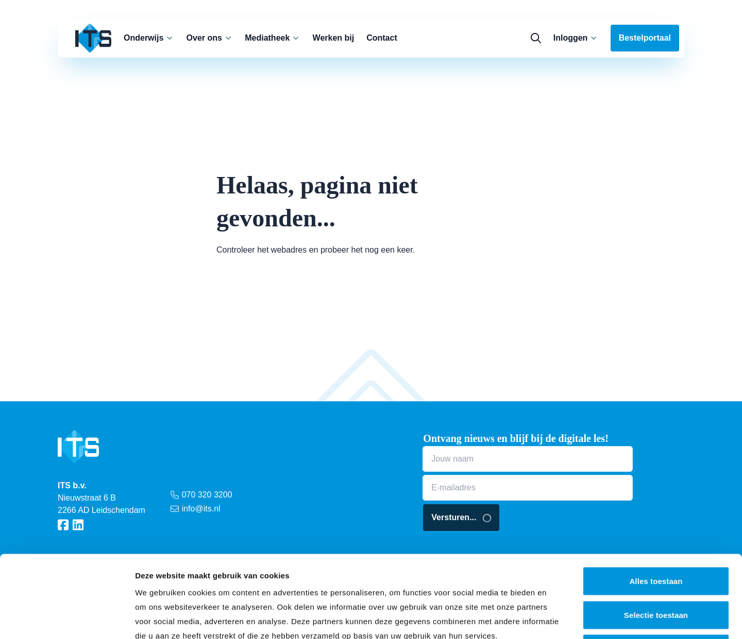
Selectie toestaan (656, 538)
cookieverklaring (306, 573)
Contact (381, 37)
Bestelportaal (645, 37)
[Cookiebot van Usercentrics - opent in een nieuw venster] (67, 619)
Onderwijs (149, 37)
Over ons (210, 37)
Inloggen (575, 37)
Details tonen (556, 618)
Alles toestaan (655, 504)
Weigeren (655, 571)
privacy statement (206, 573)
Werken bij (334, 37)
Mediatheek (272, 37)
